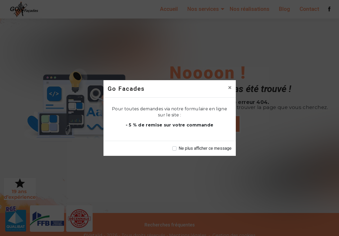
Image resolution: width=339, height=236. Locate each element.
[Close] (230, 87)
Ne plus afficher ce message (205, 148)
